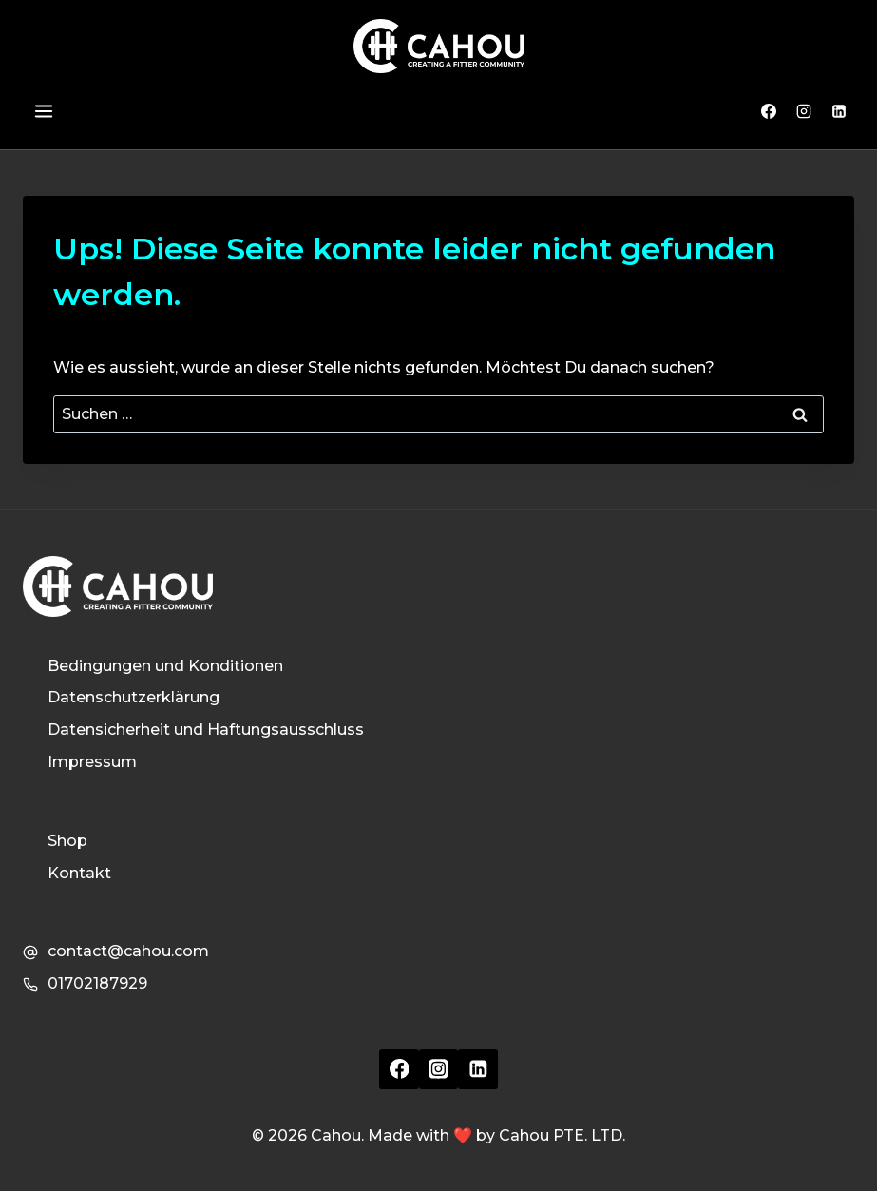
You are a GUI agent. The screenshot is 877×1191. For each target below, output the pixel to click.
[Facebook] (768, 111)
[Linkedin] (839, 111)
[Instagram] (804, 111)
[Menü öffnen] (43, 111)
